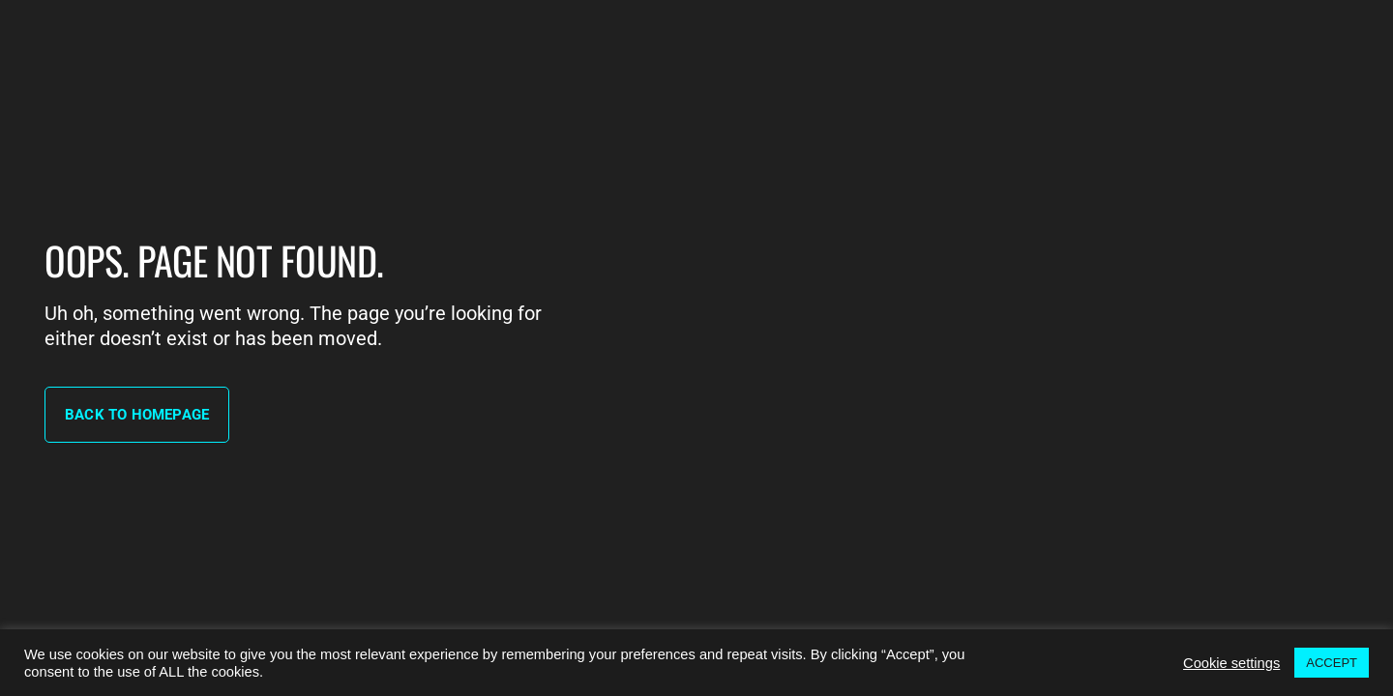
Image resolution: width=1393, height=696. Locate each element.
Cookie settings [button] (1231, 663)
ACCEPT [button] (1331, 662)
